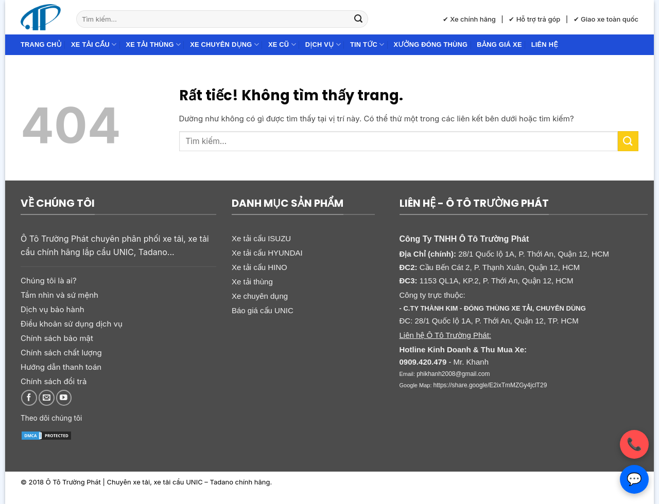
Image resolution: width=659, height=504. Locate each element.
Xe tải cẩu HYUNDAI (267, 252)
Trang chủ (41, 44)
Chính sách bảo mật (57, 338)
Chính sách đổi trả (53, 381)
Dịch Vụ (323, 44)
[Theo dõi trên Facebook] (29, 398)
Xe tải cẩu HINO (259, 267)
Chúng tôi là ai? (49, 280)
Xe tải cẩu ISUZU (261, 238)
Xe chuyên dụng (224, 44)
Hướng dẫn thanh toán (61, 367)
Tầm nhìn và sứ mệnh (59, 295)
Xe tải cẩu (93, 44)
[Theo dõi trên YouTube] (64, 398)
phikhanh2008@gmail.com (453, 373)
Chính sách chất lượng (61, 352)
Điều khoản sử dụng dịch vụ (72, 324)
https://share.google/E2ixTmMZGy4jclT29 (490, 385)
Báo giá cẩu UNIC (262, 310)
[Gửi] (358, 19)
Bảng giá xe (499, 44)
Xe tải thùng (153, 44)
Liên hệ (544, 44)
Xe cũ (282, 44)
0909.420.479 (423, 361)
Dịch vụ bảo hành (52, 309)
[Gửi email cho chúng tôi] (47, 398)
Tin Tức (367, 44)
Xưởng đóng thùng (431, 44)
